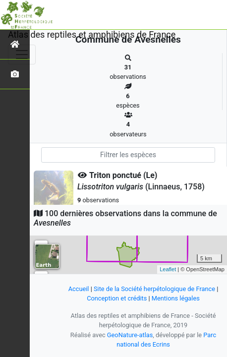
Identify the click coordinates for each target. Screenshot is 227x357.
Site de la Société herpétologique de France (154, 289)
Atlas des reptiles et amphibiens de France (91, 34)
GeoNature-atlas (130, 335)
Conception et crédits (117, 298)
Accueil (78, 289)
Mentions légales (176, 298)
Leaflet (168, 269)
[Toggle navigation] (22, 54)
